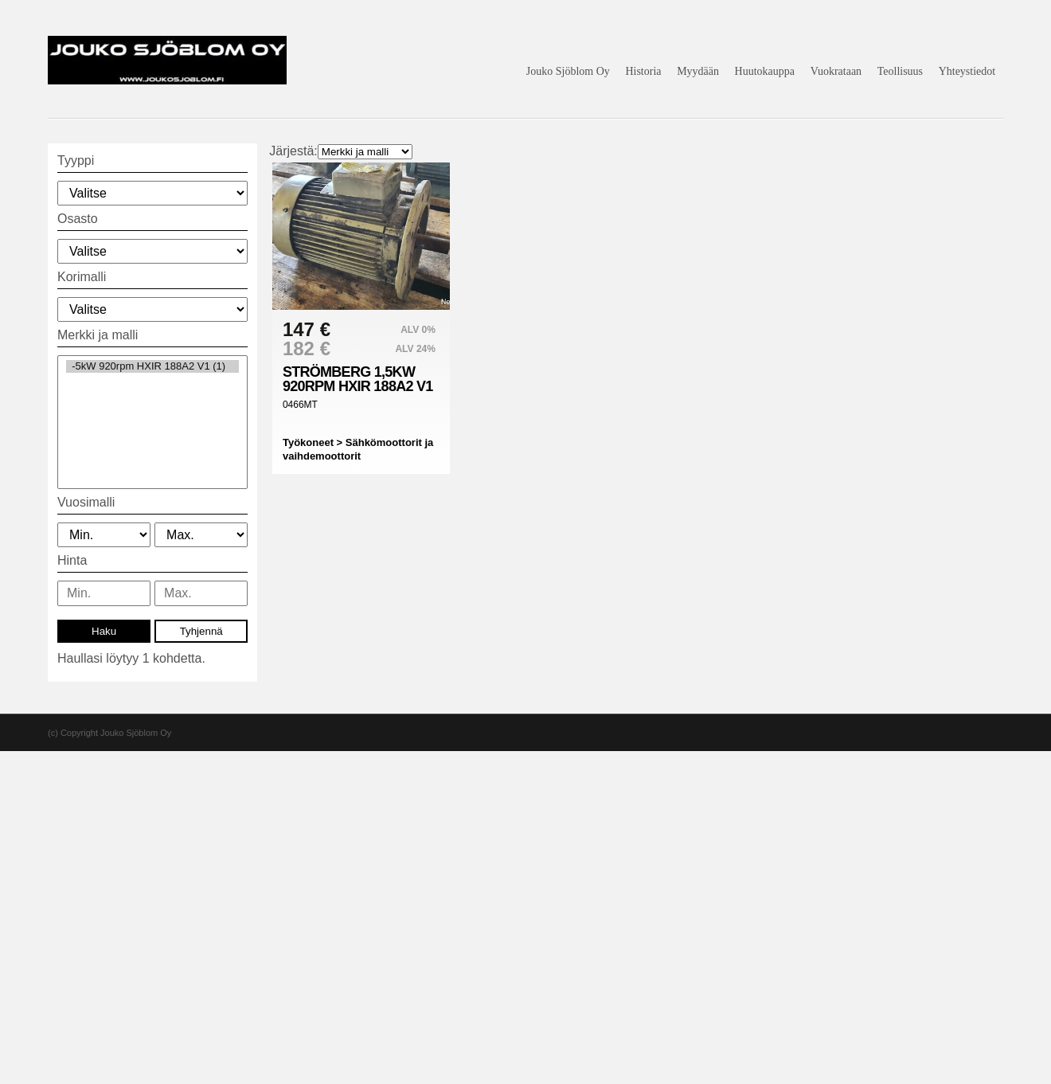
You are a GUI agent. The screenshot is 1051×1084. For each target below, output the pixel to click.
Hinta (72, 560)
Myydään (698, 71)
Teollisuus (900, 71)
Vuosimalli (86, 502)
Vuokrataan (836, 71)
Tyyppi (75, 160)
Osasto (77, 218)
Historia (643, 71)
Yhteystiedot (967, 71)
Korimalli (81, 277)
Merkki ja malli (97, 335)
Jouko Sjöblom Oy (568, 71)
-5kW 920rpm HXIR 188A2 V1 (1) (152, 366)
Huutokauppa (765, 71)
